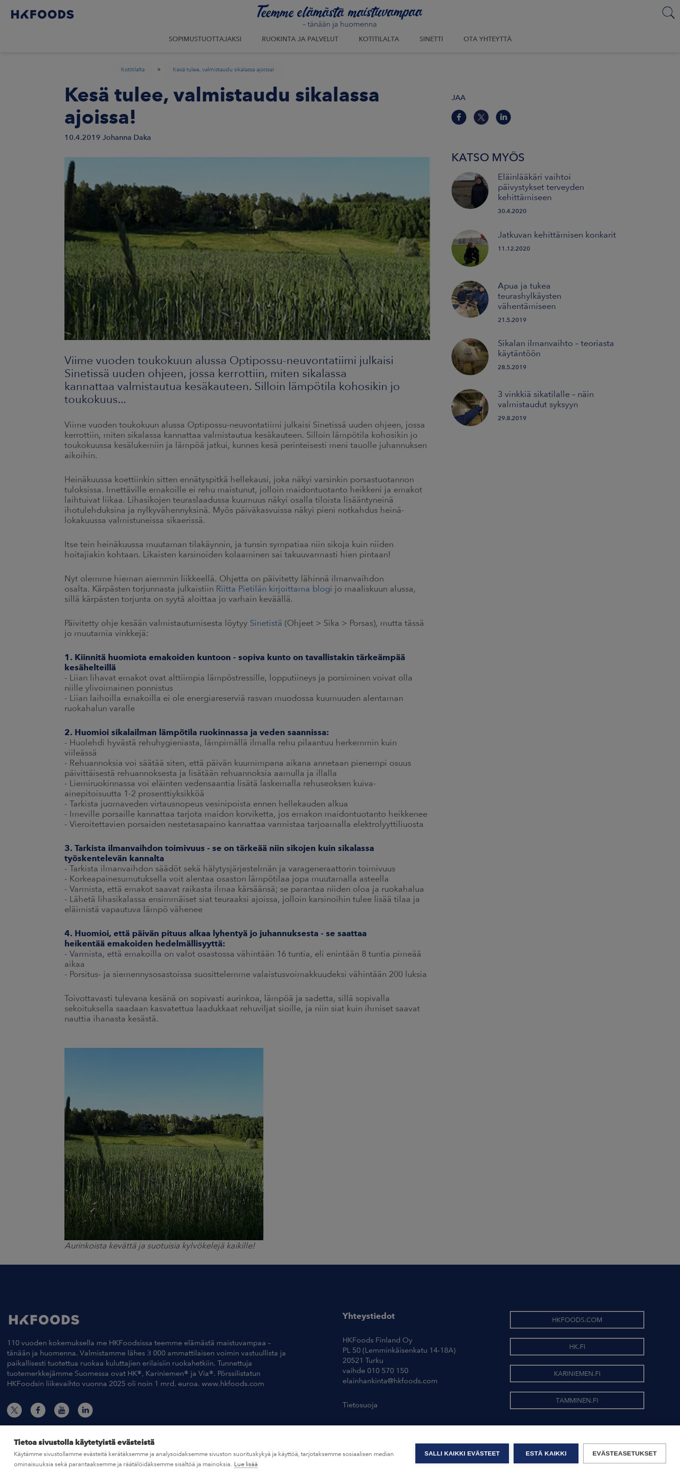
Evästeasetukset (624, 1453)
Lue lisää (246, 1464)
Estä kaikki (546, 1453)
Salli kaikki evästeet (462, 1453)
